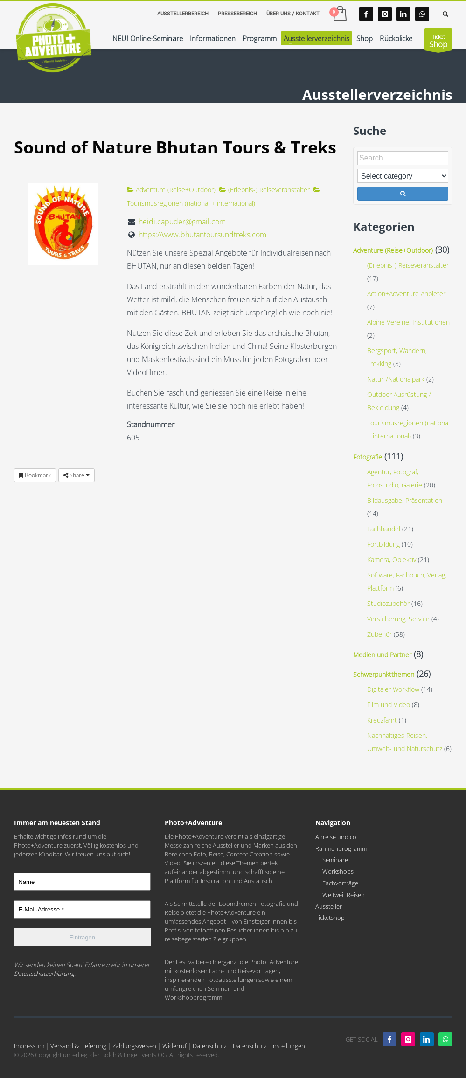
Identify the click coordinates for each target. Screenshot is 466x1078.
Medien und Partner (382, 654)
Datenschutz (210, 1046)
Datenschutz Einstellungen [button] (269, 1046)
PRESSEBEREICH (237, 14)
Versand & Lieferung (78, 1046)
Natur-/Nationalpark (395, 379)
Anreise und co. (336, 837)
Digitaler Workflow (393, 689)
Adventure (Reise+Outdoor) (171, 189)
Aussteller (328, 906)
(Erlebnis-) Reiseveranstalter (264, 189)
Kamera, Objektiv (391, 559)
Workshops (338, 871)
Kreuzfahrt (382, 720)
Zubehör (379, 634)
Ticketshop (330, 917)
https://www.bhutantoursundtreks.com (202, 235)
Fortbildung (383, 544)
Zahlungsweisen (134, 1046)
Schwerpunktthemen (383, 674)
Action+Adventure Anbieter (406, 293)
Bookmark (35, 475)
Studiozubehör (388, 603)
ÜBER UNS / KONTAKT (293, 14)
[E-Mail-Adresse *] (82, 909)
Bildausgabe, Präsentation (404, 500)
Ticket (438, 41)
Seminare (335, 859)
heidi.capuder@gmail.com (182, 221)
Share (76, 475)
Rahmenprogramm (341, 848)
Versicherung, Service (398, 618)
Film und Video (388, 704)
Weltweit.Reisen (343, 894)
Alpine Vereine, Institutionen (408, 322)
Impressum (29, 1046)
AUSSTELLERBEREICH (183, 14)
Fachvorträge (340, 883)
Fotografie (367, 456)
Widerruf (174, 1046)
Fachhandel (383, 528)
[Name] (82, 882)
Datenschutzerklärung (44, 973)
